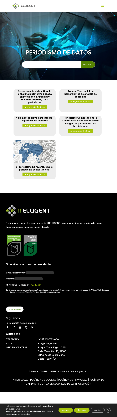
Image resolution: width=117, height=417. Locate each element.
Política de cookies (43, 379)
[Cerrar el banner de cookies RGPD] (108, 410)
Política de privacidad (72, 379)
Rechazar (78, 410)
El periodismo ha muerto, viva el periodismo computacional (34, 168)
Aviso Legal (34, 285)
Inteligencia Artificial (34, 107)
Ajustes (96, 410)
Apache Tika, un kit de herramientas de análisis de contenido (80, 94)
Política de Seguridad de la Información (64, 383)
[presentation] (28, 300)
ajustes (38, 414)
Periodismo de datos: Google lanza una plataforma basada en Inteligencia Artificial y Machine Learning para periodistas (34, 97)
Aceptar (60, 410)
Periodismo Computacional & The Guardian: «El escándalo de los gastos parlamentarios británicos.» (80, 122)
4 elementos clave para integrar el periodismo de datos (35, 119)
